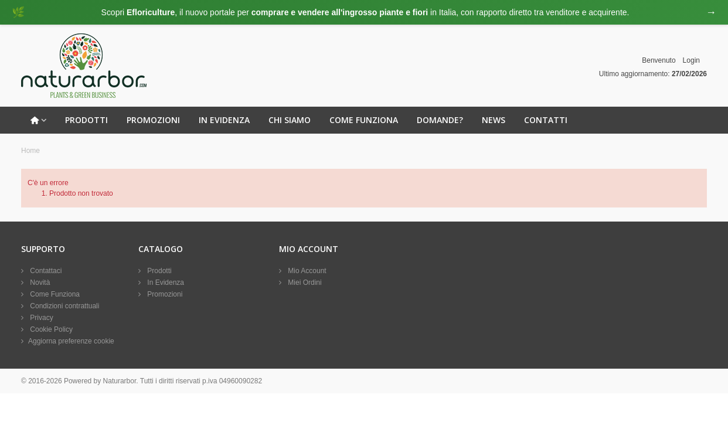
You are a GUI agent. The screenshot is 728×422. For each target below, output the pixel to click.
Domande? (440, 119)
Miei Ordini (304, 282)
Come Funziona (363, 119)
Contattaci (45, 271)
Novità (39, 282)
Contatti (545, 119)
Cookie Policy (50, 329)
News (493, 119)
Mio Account (306, 271)
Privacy (40, 318)
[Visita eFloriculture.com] (364, 12)
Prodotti (86, 119)
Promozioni (153, 119)
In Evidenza (224, 119)
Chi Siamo (289, 119)
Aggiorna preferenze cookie (71, 341)
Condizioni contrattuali (63, 306)
